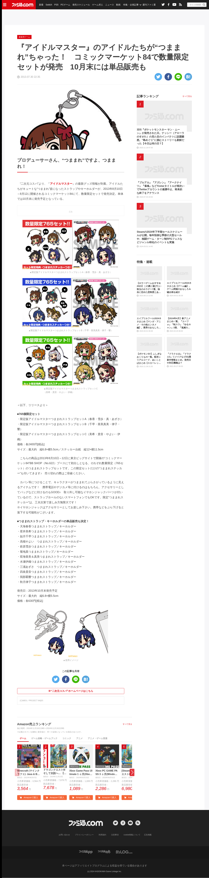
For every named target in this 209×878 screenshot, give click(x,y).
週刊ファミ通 (148, 4)
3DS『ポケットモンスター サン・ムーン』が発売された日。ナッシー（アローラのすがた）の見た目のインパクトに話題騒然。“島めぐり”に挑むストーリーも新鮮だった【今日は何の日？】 (160, 136)
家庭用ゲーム (24, 37)
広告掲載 (148, 835)
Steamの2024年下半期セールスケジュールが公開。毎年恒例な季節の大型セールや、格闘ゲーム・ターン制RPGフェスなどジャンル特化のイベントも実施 (159, 237)
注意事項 (115, 835)
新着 (41, 4)
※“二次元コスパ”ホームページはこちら (70, 691)
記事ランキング (148, 96)
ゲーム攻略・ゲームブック (44, 738)
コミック (66, 738)
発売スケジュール (81, 4)
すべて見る (127, 724)
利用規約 (102, 835)
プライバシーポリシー (84, 835)
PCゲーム (65, 4)
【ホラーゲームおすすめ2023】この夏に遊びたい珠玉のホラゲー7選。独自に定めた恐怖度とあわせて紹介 (149, 288)
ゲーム (23, 738)
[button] (132, 772)
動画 (118, 4)
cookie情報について (132, 835)
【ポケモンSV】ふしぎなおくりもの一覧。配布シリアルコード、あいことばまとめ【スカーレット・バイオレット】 (149, 359)
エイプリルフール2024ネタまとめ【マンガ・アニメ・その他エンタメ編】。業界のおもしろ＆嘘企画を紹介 (149, 323)
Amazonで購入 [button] (29, 797)
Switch (49, 4)
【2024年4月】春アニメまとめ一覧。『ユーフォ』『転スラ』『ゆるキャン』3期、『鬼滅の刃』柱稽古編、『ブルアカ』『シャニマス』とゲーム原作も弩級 (179, 323)
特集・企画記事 (130, 4)
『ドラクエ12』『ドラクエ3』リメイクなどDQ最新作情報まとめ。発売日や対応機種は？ (179, 358)
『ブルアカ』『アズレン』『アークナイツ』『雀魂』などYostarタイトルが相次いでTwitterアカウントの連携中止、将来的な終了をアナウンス (160, 187)
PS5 (56, 4)
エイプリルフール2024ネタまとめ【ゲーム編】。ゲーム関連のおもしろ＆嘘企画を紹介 (179, 287)
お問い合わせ (64, 835)
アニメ (79, 738)
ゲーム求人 (97, 4)
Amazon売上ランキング (34, 724)
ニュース (109, 4)
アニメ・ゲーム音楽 (97, 738)
